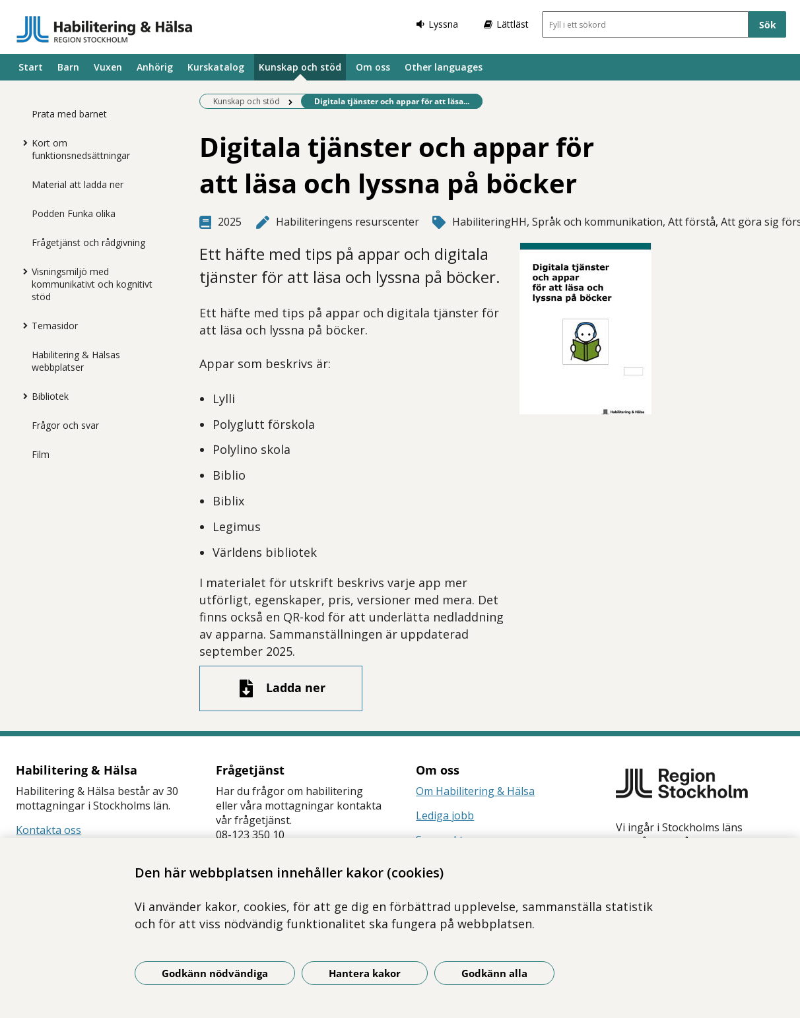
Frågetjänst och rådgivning (88, 242)
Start (30, 67)
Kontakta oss (48, 830)
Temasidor (55, 325)
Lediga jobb (445, 815)
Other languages (444, 67)
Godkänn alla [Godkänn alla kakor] (494, 973)
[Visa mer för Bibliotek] (21, 395)
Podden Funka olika (74, 213)
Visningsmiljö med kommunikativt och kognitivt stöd (92, 284)
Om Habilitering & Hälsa (475, 791)
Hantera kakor (365, 973)
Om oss (373, 67)
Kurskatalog (215, 67)
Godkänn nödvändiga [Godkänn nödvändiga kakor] (215, 973)
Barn (68, 67)
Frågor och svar (65, 425)
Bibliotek (50, 396)
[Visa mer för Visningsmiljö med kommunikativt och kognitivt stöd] (21, 271)
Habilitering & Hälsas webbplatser (76, 360)
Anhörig (155, 67)
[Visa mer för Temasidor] (21, 325)
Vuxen (108, 67)
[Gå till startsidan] (104, 29)
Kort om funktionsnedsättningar (81, 149)
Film (41, 454)
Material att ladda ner (77, 184)
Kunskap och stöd (300, 67)
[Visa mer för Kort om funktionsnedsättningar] (21, 142)
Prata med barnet (69, 114)
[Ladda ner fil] (280, 688)
